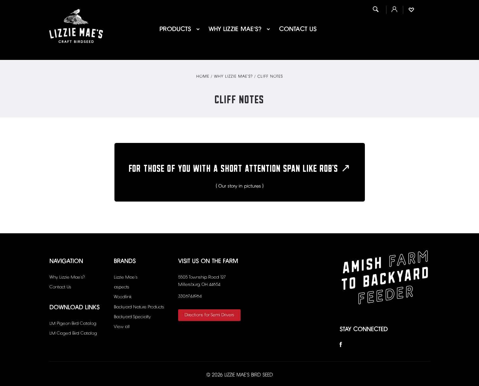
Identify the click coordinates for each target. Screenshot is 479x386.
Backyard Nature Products (139, 307)
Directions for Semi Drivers (209, 315)
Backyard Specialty (132, 317)
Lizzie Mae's (126, 277)
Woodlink (123, 297)
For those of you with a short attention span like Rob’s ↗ (239, 166)
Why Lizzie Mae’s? (239, 29)
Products (179, 29)
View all (122, 327)
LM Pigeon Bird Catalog (72, 323)
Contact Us (298, 29)
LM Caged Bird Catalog (73, 333)
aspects (121, 287)
